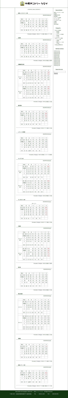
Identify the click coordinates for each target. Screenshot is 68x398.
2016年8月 (56, 54)
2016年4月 (56, 60)
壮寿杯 (19, 37)
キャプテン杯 (20, 158)
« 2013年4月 (29, 9)
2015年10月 (56, 62)
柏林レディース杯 (48, 34)
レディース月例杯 (48, 154)
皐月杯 (19, 267)
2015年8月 (56, 65)
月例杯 (19, 226)
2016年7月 (56, 56)
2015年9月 (56, 64)
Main (34, 9)
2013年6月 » (38, 9)
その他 (50, 101)
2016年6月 (56, 57)
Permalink (29, 34)
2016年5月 (56, 58)
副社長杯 (20, 105)
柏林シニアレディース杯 (23, 13)
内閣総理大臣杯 (21, 64)
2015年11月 (56, 61)
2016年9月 (56, 53)
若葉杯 (19, 338)
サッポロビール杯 (21, 199)
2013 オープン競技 (40, 34)
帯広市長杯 (20, 293)
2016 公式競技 (58, 44)
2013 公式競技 (46, 60)
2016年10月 (56, 52)
